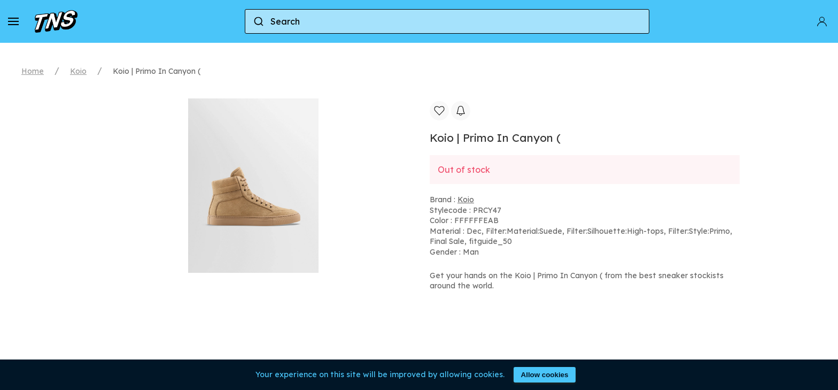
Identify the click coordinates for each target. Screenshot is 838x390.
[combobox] (447, 21)
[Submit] (257, 21)
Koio (78, 71)
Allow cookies (545, 375)
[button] (13, 21)
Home (32, 71)
